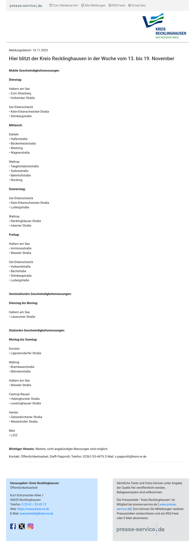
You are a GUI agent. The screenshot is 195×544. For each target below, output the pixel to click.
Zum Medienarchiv (63, 5)
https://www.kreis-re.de (33, 509)
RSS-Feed (117, 5)
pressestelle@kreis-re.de (36, 513)
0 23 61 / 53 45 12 (34, 504)
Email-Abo (137, 5)
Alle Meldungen (93, 5)
